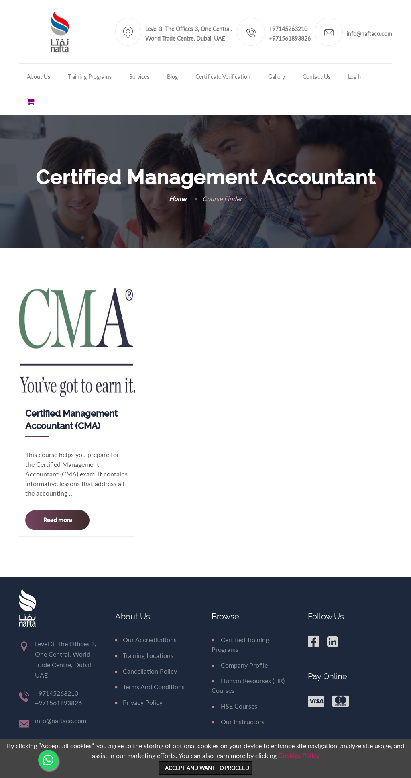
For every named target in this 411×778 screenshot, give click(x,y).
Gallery (276, 76)
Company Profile (240, 665)
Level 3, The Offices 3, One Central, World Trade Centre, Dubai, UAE (188, 33)
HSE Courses (234, 706)
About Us (38, 76)
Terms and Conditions (150, 686)
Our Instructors (238, 721)
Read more (57, 520)
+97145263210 (288, 28)
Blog (172, 76)
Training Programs (90, 76)
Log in (355, 76)
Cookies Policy (298, 755)
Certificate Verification (222, 76)
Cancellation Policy (146, 671)
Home (178, 198)
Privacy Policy (139, 702)
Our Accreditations (146, 639)
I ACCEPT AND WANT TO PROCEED (205, 768)
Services (139, 76)
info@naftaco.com (369, 33)
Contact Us (316, 76)
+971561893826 (290, 38)
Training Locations (144, 655)
